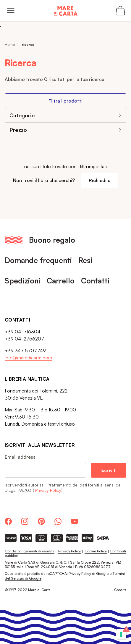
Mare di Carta (39, 590)
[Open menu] (11, 11)
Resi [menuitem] (85, 260)
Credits (120, 590)
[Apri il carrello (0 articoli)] (120, 11)
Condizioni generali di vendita (29, 551)
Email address (20, 457)
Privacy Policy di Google (89, 573)
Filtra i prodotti (65, 101)
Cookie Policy (96, 551)
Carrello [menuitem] (61, 280)
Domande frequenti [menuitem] (38, 260)
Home (10, 44)
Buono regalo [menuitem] (52, 239)
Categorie (22, 115)
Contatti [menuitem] (95, 280)
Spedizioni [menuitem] (22, 280)
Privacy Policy (48, 490)
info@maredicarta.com (28, 358)
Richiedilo (100, 180)
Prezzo (18, 129)
